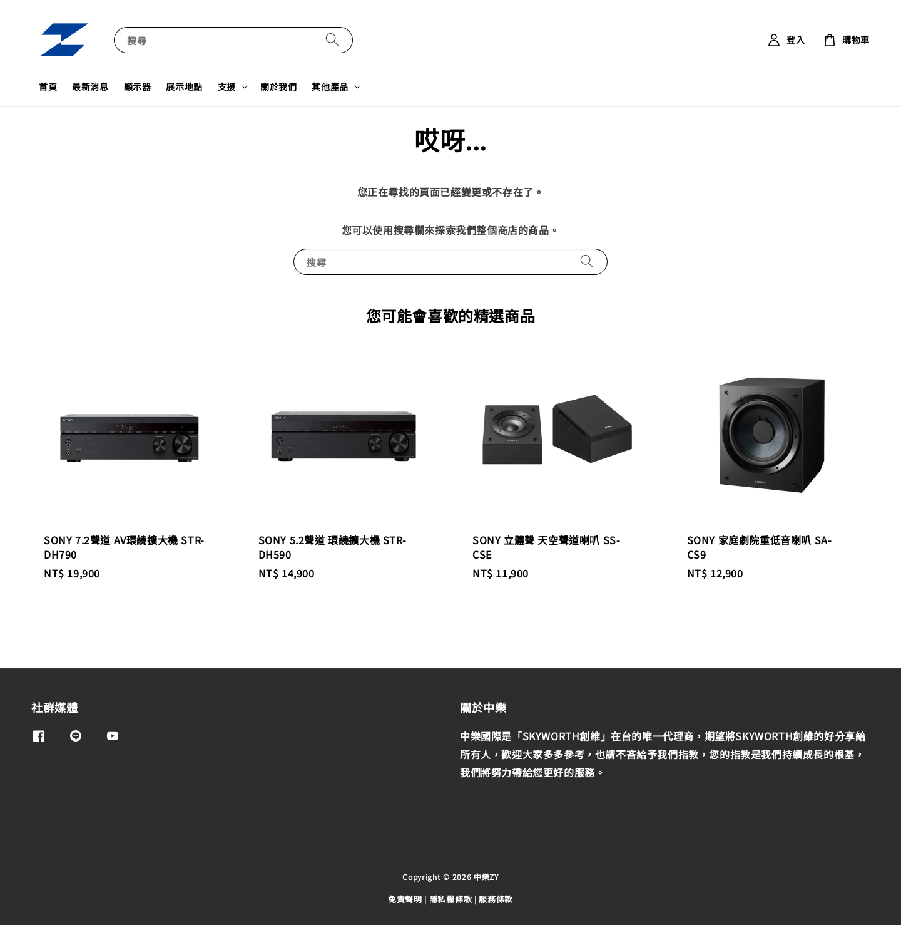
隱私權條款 (450, 899)
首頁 (48, 86)
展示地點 (184, 86)
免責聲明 (405, 899)
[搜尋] (332, 40)
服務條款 (496, 899)
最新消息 (90, 86)
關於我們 (278, 86)
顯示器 (137, 86)
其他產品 (330, 86)
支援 (227, 86)
